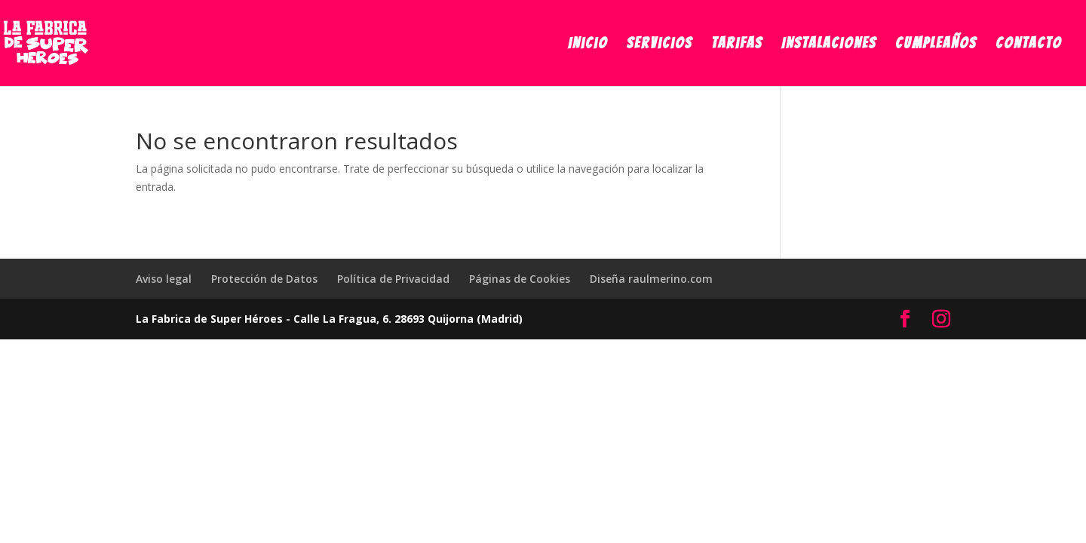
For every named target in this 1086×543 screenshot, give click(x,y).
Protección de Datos (264, 279)
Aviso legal (164, 279)
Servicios (659, 44)
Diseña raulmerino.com (651, 279)
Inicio (588, 44)
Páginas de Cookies (519, 279)
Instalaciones (828, 44)
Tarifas (736, 44)
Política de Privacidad (393, 279)
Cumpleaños (936, 44)
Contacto (1029, 44)
